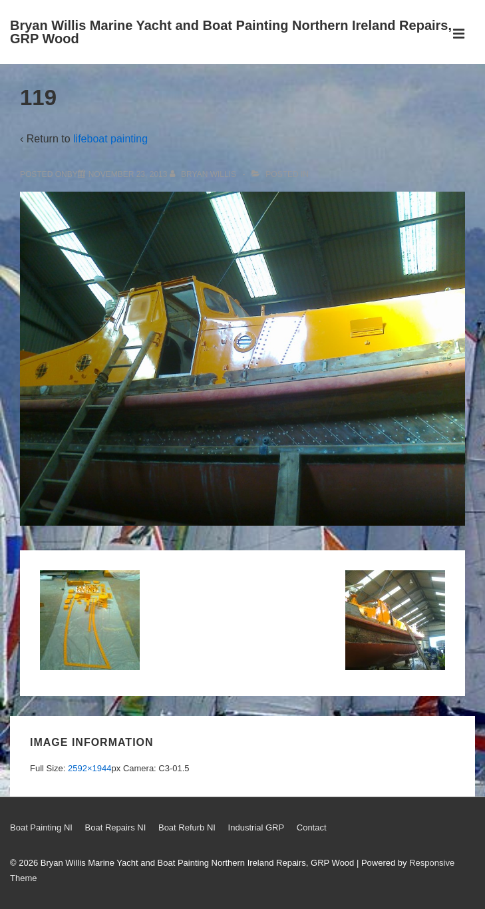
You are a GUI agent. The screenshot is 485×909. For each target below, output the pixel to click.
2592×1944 (89, 768)
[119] (128, 174)
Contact (312, 827)
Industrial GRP (256, 827)
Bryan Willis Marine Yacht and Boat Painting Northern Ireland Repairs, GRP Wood (231, 32)
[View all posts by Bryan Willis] (204, 174)
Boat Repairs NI (115, 827)
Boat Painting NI (41, 827)
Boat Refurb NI (187, 827)
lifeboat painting (110, 138)
